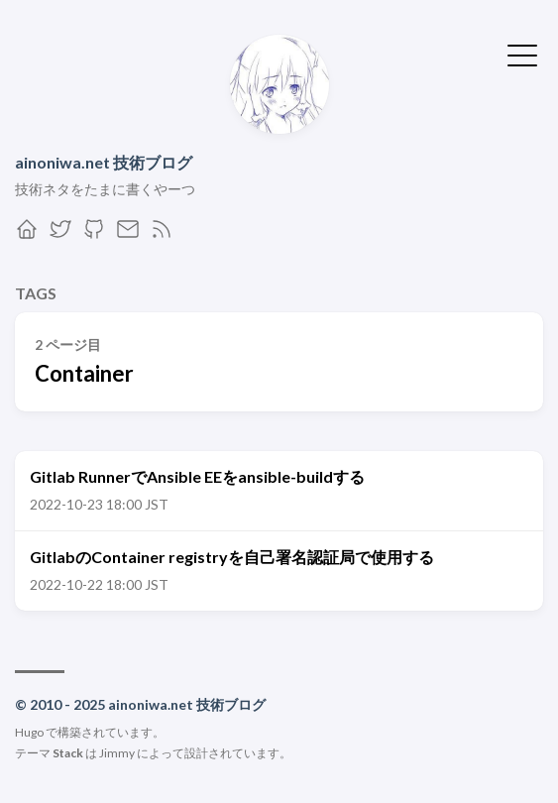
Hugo (29, 732)
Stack (68, 753)
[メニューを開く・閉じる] (522, 53)
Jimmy (117, 753)
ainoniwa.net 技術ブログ (103, 162)
